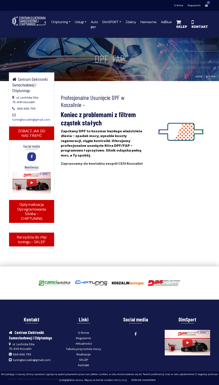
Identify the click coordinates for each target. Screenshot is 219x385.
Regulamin (194, 5)
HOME (199, 76)
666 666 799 (22, 354)
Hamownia (148, 21)
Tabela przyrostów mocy (83, 348)
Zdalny (131, 21)
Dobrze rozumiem (143, 380)
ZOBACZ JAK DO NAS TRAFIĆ (31, 133)
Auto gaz (94, 24)
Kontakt (83, 365)
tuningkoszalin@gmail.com (31, 119)
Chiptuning (59, 21)
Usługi (79, 21)
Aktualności (83, 343)
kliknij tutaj (120, 380)
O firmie (178, 5)
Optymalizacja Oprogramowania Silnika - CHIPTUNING (31, 211)
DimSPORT (110, 21)
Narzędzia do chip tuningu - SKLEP (31, 239)
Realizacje (83, 354)
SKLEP (83, 359)
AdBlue (166, 21)
